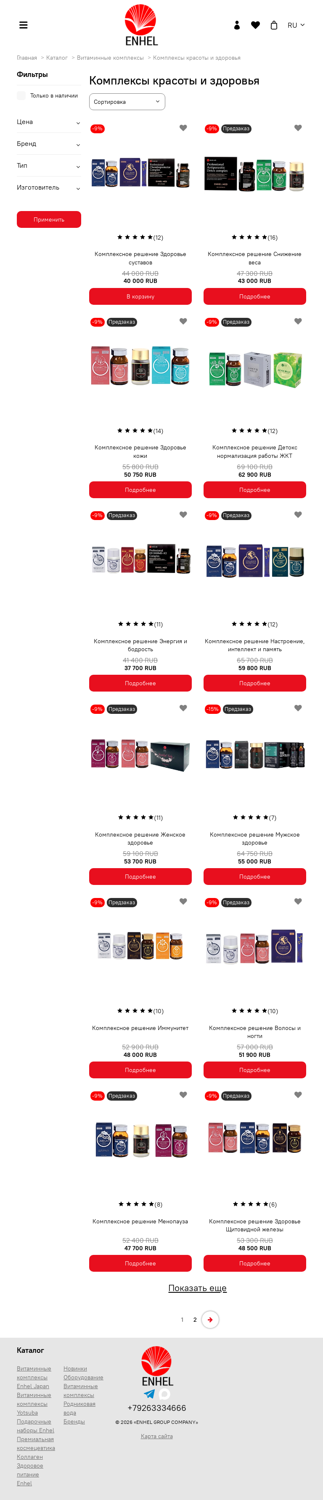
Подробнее (254, 296)
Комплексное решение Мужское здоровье (255, 839)
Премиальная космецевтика (36, 1443)
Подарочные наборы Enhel (35, 1426)
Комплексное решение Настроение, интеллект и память (255, 645)
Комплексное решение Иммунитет (140, 1028)
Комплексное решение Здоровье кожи (140, 452)
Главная (28, 57)
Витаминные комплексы (111, 57)
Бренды (74, 1421)
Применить (49, 219)
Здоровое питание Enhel (30, 1474)
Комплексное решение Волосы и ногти (255, 1032)
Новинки (75, 1368)
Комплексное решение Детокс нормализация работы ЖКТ (254, 452)
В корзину (140, 296)
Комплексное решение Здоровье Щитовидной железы (255, 1225)
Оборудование (83, 1377)
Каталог (57, 57)
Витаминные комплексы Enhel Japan (34, 1377)
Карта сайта (157, 1436)
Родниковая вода (79, 1408)
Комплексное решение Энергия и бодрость (140, 645)
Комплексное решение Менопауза (140, 1221)
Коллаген (30, 1456)
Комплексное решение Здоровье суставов (140, 258)
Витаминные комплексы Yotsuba (34, 1403)
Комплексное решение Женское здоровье (140, 839)
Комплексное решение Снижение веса (255, 258)
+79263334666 (156, 1407)
